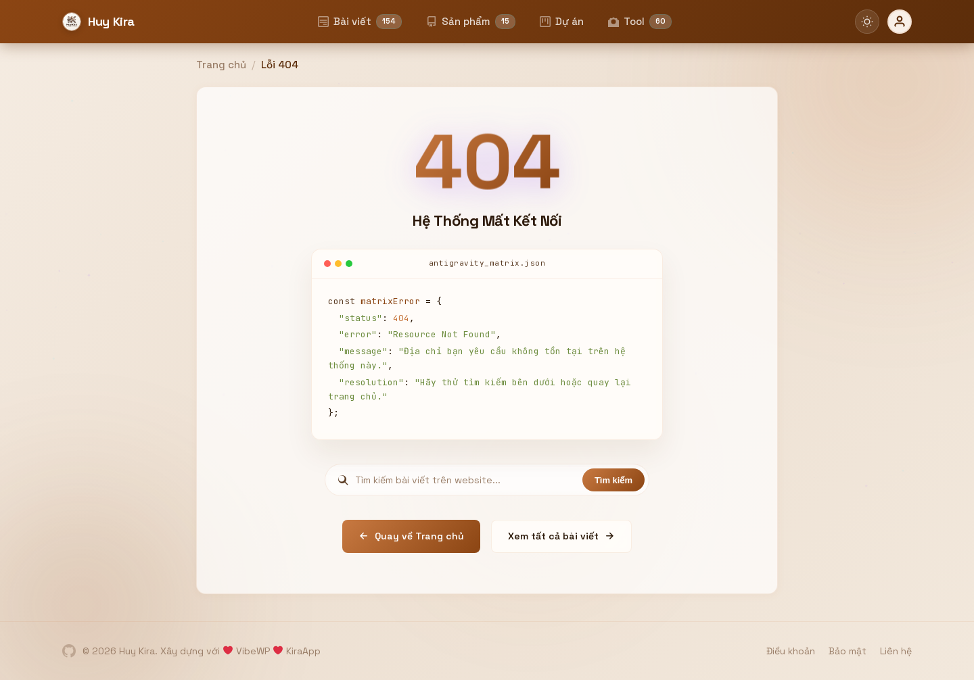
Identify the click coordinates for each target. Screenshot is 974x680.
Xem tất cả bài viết (561, 536)
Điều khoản (790, 651)
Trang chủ (221, 64)
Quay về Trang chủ (411, 536)
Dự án (562, 21)
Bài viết (360, 21)
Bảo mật (847, 651)
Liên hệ (896, 651)
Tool (640, 21)
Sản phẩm (470, 21)
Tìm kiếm (613, 480)
